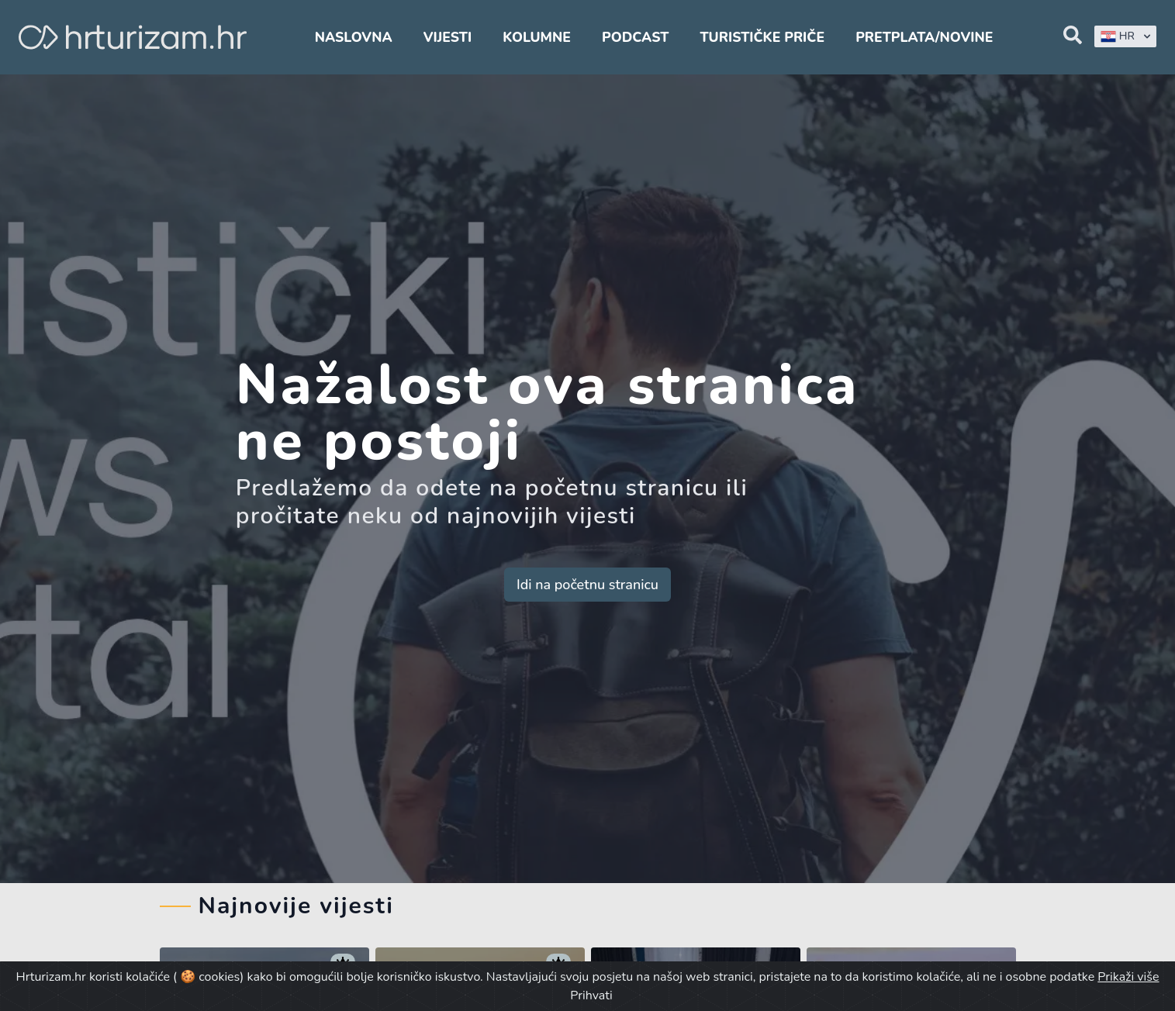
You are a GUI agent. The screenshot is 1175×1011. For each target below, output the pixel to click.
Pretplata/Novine (924, 37)
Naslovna (353, 37)
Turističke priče (762, 37)
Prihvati (591, 995)
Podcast (635, 37)
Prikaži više (1128, 976)
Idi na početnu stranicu (587, 584)
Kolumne (537, 37)
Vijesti (447, 37)
